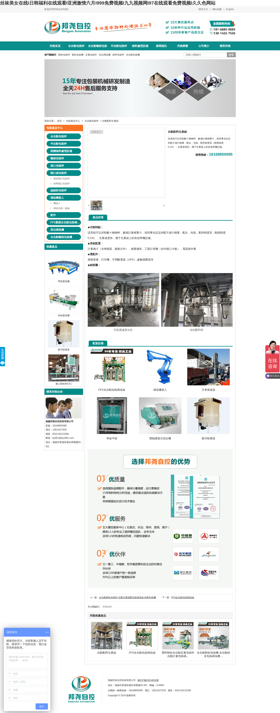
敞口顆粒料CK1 (63, 382)
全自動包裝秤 (76, 45)
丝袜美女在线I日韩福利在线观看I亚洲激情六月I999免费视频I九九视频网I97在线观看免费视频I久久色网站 (107, 3)
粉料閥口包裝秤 (62, 183)
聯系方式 (203, 9)
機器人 (57, 203)
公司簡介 (203, 45)
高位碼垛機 (105, 54)
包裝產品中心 (73, 121)
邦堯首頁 (55, 45)
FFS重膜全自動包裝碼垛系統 (65, 222)
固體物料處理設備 (61, 151)
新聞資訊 (161, 45)
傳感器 (108, 248)
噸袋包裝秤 (57, 158)
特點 (98, 227)
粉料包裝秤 (118, 54)
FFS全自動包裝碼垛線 (182, 597)
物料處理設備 (140, 45)
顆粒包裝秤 (64, 54)
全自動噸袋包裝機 (97, 47)
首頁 (59, 121)
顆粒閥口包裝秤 (62, 178)
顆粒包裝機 (77, 54)
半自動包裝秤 (119, 45)
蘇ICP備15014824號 (148, 680)
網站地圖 (217, 9)
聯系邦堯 (225, 45)
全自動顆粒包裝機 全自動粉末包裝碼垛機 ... (213, 653)
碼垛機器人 (57, 197)
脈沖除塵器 (63, 348)
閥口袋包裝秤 (58, 173)
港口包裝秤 (57, 165)
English (230, 9)
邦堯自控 (107, 606)
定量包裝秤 (91, 54)
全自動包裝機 (133, 54)
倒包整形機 (63, 314)
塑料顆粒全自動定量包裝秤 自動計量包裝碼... (178, 653)
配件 (53, 215)
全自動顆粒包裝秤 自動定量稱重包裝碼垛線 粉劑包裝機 (127, 597)
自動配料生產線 (107, 651)
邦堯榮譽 (182, 45)
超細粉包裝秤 (58, 190)
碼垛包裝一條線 (62, 208)
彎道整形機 (63, 280)
